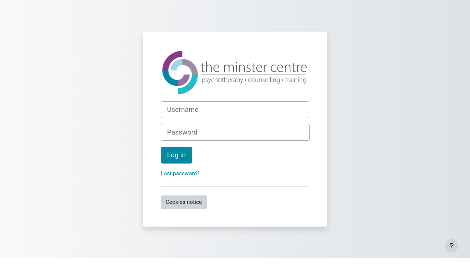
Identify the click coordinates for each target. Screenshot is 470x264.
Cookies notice (184, 202)
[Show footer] (451, 245)
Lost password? (180, 173)
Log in (176, 155)
